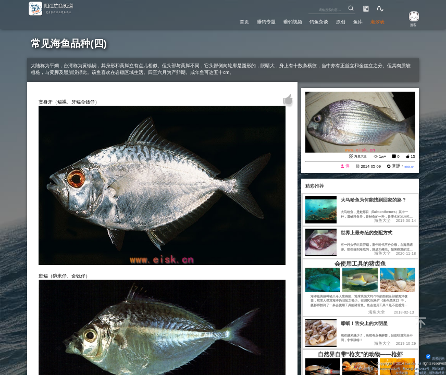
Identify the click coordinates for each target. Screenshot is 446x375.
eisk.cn (408, 166)
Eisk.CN (407, 362)
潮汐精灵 (415, 372)
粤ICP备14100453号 (410, 367)
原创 (331, 21)
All (419, 362)
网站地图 (436, 367)
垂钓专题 (240, 21)
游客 (409, 24)
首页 (214, 21)
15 (413, 156)
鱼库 (351, 21)
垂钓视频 (272, 21)
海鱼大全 (358, 156)
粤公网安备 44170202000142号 (364, 367)
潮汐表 (374, 21)
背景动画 (434, 357)
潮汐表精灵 (435, 372)
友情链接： (396, 372)
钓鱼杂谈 (304, 21)
